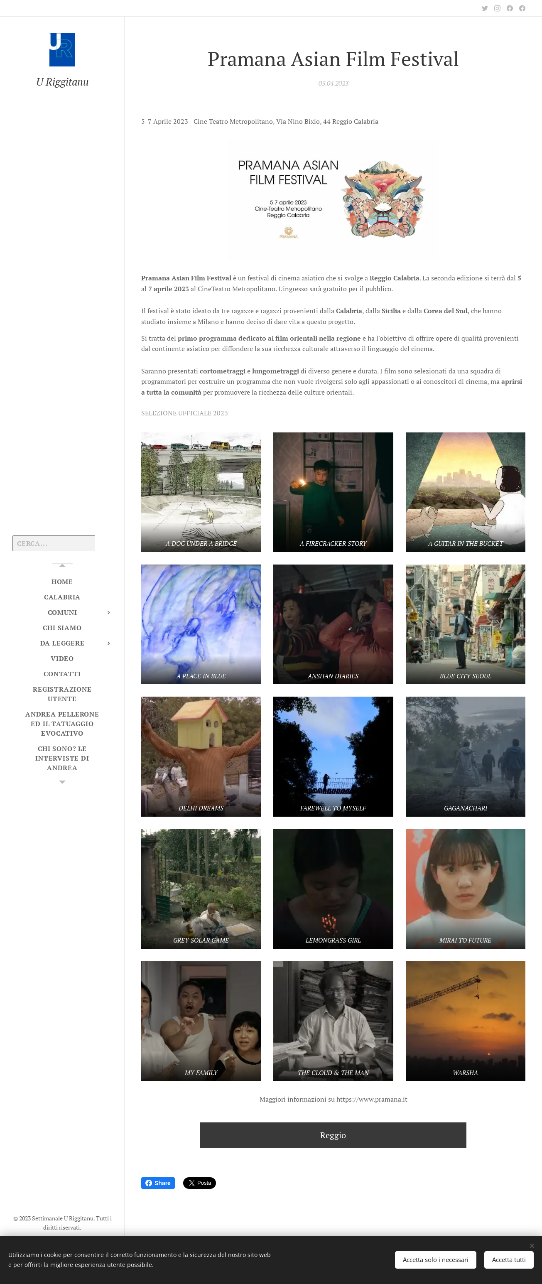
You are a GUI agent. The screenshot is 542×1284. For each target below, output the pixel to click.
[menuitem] (62, 582)
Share (158, 1183)
